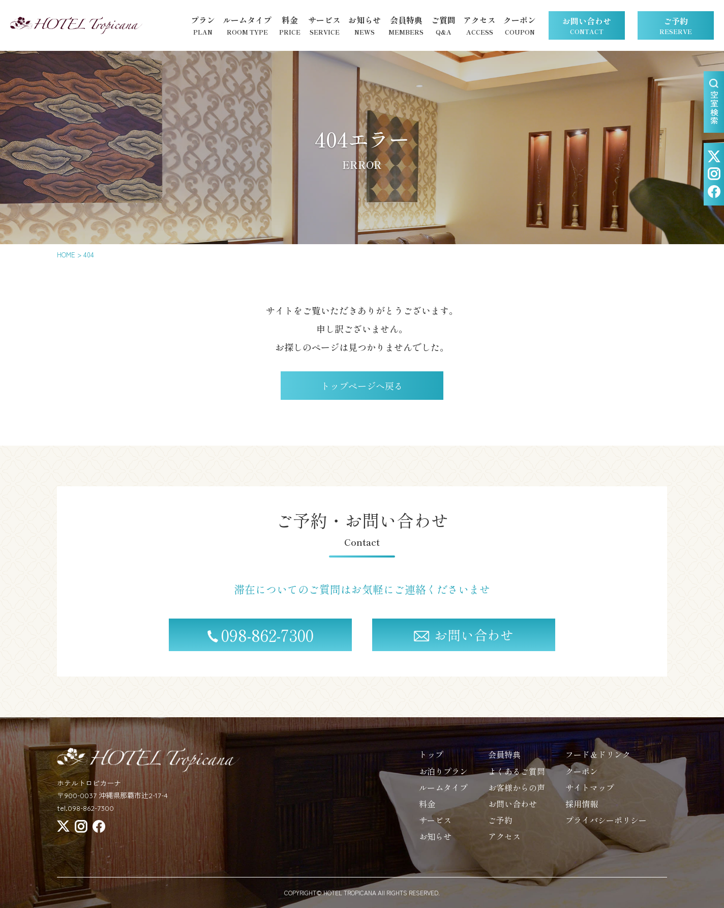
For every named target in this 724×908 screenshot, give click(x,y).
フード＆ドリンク (597, 762)
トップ (431, 762)
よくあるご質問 (516, 778)
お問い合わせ (587, 25)
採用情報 (581, 811)
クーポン (519, 26)
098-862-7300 (260, 642)
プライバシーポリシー (606, 828)
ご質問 (443, 26)
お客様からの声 (516, 794)
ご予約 (676, 25)
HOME (66, 254)
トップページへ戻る (362, 385)
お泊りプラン (443, 778)
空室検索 (714, 102)
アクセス (479, 26)
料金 (289, 26)
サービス (324, 26)
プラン (203, 26)
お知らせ (364, 26)
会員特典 (406, 26)
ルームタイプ (247, 26)
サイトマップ (589, 794)
